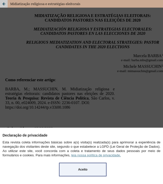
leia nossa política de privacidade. (96, 155)
